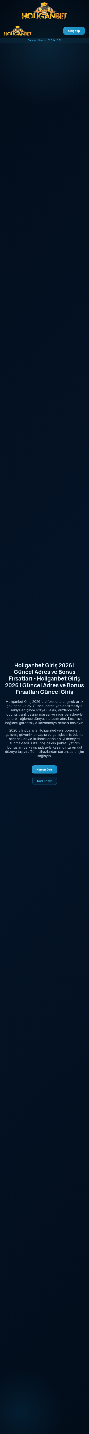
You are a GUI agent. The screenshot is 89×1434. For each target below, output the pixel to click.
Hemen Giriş (44, 769)
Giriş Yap (74, 31)
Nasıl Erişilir (44, 780)
